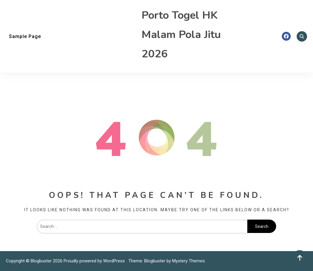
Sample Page (25, 36)
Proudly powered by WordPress (95, 261)
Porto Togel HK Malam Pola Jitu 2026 (181, 34)
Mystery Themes (188, 261)
